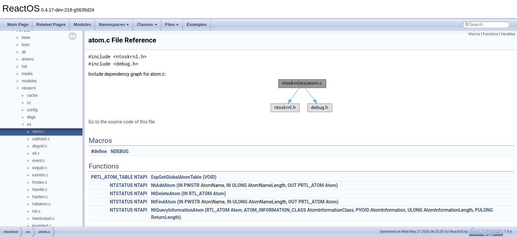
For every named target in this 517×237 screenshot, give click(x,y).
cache (32, 95)
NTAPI (140, 177)
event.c (38, 160)
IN (180, 185)
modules (29, 81)
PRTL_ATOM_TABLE (112, 177)
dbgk (31, 117)
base (26, 37)
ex (29, 124)
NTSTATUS (121, 185)
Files (172, 24)
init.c (36, 211)
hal (24, 66)
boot (25, 44)
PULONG (484, 210)
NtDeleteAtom (165, 193)
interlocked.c (43, 218)
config (32, 110)
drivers (28, 59)
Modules (82, 24)
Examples (197, 24)
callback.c (41, 139)
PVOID (362, 210)
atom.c (38, 131)
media (27, 73)
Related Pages (51, 24)
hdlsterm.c (41, 204)
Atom (330, 185)
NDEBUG (120, 151)
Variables (508, 34)
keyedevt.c (41, 226)
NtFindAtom (163, 201)
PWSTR (192, 185)
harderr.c (40, 197)
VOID (209, 177)
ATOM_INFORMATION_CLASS (275, 210)
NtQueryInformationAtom (177, 210)
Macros (474, 34)
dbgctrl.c (39, 146)
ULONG (239, 185)
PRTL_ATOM (311, 185)
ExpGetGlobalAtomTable (176, 177)
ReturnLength (165, 217)
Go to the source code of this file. (122, 121)
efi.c (36, 153)
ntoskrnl (29, 88)
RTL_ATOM (200, 193)
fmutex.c (39, 182)
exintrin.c (40, 175)
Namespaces (114, 24)
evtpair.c (39, 168)
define (100, 151)
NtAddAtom (163, 185)
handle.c (39, 189)
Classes (147, 24)
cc (29, 102)
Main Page (17, 24)
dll (24, 52)
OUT (292, 185)
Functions (490, 34)
